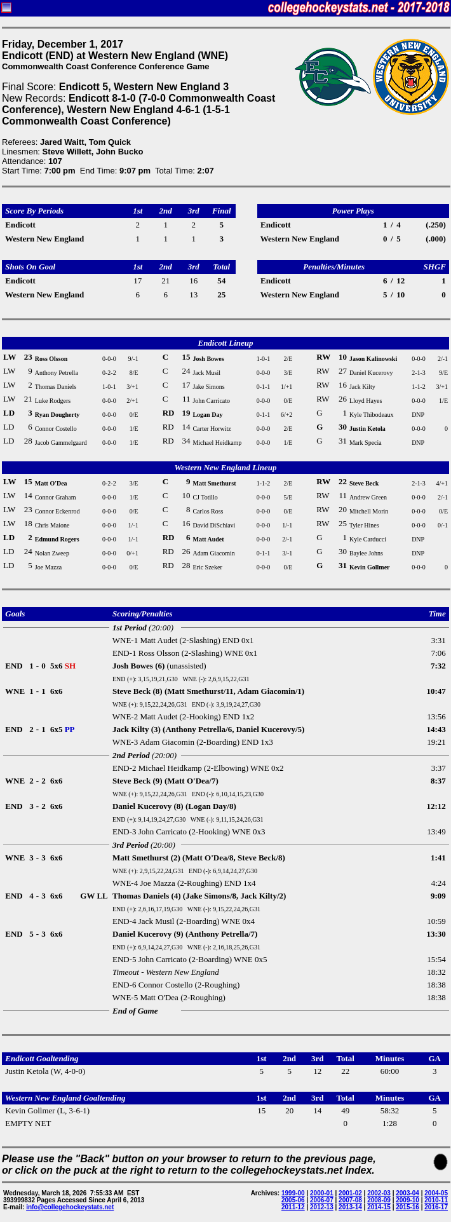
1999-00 (293, 1193)
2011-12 (293, 1207)
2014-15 (379, 1207)
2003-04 (407, 1193)
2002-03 (379, 1193)
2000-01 (321, 1193)
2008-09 (379, 1200)
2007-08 (350, 1200)
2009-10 (407, 1200)
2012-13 (321, 1207)
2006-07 (321, 1200)
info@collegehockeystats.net (70, 1207)
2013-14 (350, 1207)
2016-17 (436, 1207)
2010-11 (436, 1200)
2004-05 (436, 1193)
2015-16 (407, 1207)
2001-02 (350, 1193)
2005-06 (293, 1200)
